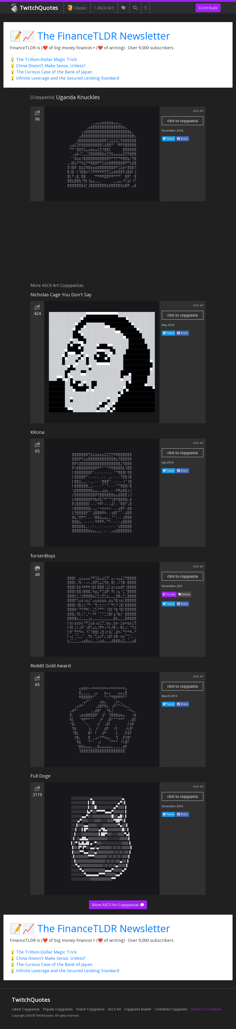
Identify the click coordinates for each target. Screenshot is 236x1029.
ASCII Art (104, 8)
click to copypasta (182, 120)
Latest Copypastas (26, 1009)
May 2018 (168, 325)
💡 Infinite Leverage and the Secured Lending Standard (64, 78)
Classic (77, 8)
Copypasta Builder (137, 1009)
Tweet (168, 139)
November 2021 (172, 586)
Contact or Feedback (205, 1009)
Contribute (208, 7)
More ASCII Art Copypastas (118, 904)
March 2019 (169, 696)
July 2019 (167, 462)
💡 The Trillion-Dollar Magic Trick (43, 59)
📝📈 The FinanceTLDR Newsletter (90, 36)
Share (182, 139)
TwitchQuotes (35, 7)
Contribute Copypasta (171, 1009)
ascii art (198, 111)
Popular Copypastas (58, 1009)
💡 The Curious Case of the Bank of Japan (51, 72)
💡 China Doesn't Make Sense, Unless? (48, 65)
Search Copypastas (90, 1009)
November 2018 (172, 131)
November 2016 (172, 806)
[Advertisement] (118, 244)
